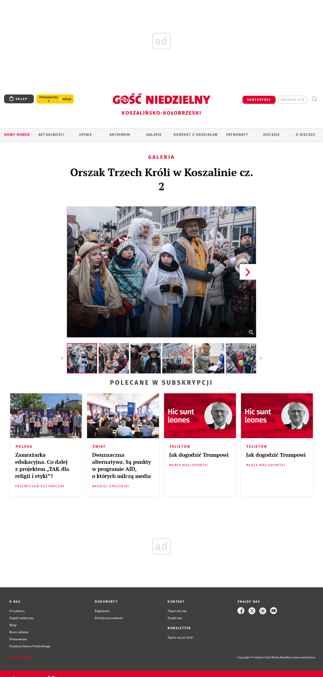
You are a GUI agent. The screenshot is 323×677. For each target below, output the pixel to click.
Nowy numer (17, 135)
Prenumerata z (48, 99)
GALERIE (154, 135)
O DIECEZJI (305, 135)
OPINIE (85, 135)
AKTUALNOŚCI (51, 135)
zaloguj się (292, 100)
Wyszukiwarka (314, 99)
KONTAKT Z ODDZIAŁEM (196, 135)
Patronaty (237, 135)
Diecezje (271, 135)
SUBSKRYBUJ (259, 100)
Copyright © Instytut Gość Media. (258, 657)
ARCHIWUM (120, 135)
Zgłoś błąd (21, 657)
